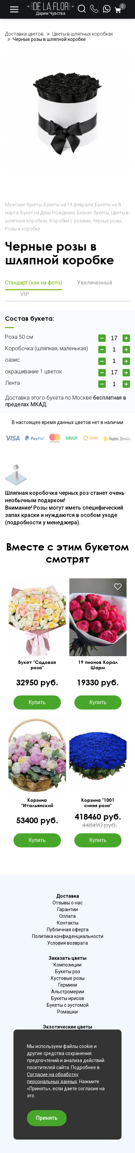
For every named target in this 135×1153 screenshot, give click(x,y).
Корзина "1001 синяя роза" (97, 802)
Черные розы (107, 220)
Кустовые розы (68, 978)
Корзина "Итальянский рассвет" (37, 802)
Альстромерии (67, 991)
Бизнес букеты (93, 212)
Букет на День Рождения (48, 212)
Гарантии (67, 909)
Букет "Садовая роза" (37, 665)
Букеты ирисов (67, 998)
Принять (47, 1118)
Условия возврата (67, 943)
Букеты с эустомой (68, 1005)
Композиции (67, 964)
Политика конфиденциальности (67, 936)
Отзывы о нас (67, 902)
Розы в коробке (22, 228)
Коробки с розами (70, 220)
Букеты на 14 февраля (68, 204)
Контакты (67, 923)
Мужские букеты (23, 204)
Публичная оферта (68, 929)
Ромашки (67, 1011)
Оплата (67, 916)
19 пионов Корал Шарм (98, 665)
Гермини (67, 985)
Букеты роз (67, 971)
